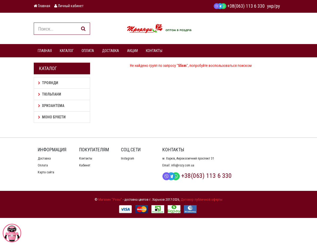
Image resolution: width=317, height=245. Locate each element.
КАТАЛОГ (67, 51)
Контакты (85, 158)
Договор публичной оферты (201, 199)
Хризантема (51, 106)
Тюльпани (49, 94)
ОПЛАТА (88, 51)
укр (270, 6)
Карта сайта (46, 172)
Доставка (44, 158)
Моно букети (52, 117)
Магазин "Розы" (110, 199)
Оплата (43, 165)
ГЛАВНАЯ (45, 51)
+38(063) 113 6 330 (239, 6)
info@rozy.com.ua (182, 165)
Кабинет (84, 165)
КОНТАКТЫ (154, 51)
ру (278, 6)
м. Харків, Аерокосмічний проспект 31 (188, 158)
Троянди (48, 83)
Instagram (127, 158)
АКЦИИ (132, 51)
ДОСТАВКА (110, 51)
